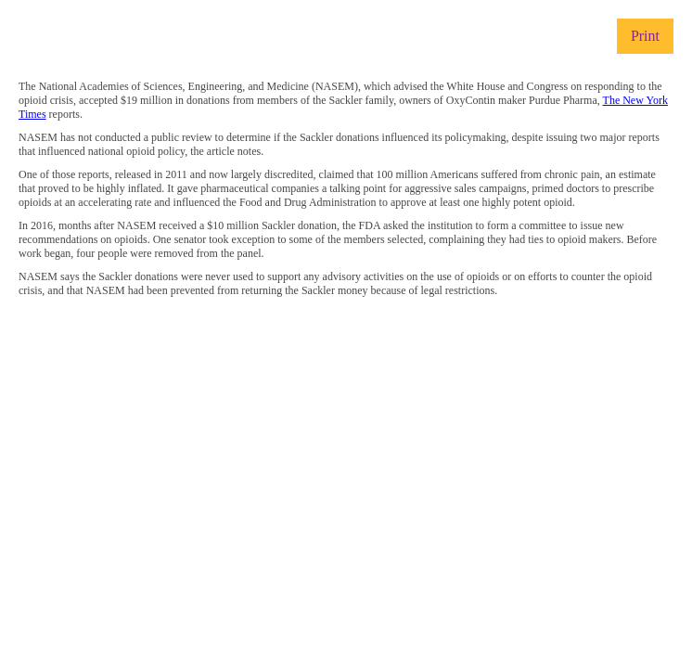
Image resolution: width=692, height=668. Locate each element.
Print (645, 36)
